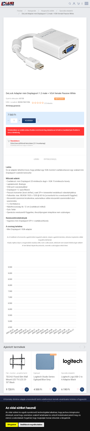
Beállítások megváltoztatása (31, 425)
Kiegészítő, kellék (47, 11)
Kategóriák (32, 11)
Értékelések (50, 159)
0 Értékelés (48, 103)
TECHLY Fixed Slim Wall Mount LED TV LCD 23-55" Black (17, 379)
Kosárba (29, 121)
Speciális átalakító (66, 11)
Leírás (36, 159)
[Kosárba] (27, 389)
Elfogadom (12, 425)
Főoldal (19, 11)
